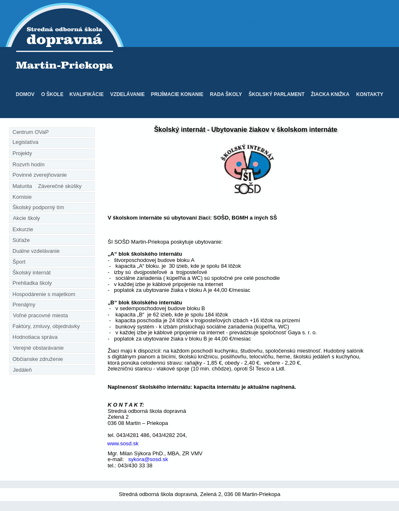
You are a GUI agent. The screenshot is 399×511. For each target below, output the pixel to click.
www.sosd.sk (122, 443)
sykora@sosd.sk (147, 459)
